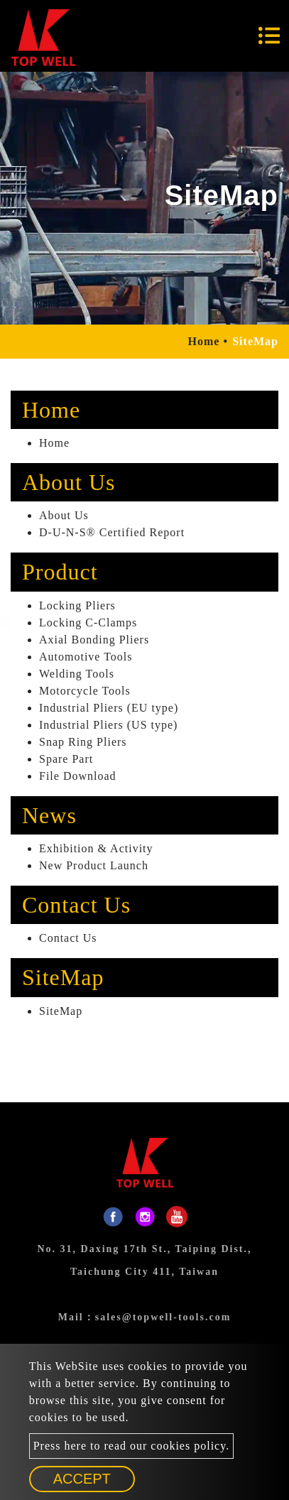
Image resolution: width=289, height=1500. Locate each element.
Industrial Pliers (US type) (108, 725)
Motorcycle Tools (85, 691)
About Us (64, 515)
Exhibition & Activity (96, 848)
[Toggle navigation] (269, 35)
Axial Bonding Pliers (94, 640)
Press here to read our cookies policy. (131, 1446)
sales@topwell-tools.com (163, 1317)
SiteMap (60, 1011)
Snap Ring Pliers (83, 742)
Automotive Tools (85, 657)
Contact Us (68, 938)
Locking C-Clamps (88, 622)
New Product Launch (93, 865)
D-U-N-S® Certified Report (112, 532)
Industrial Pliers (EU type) (108, 708)
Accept (82, 1479)
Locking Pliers (77, 605)
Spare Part (66, 759)
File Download (77, 776)
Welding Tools (76, 674)
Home (204, 341)
